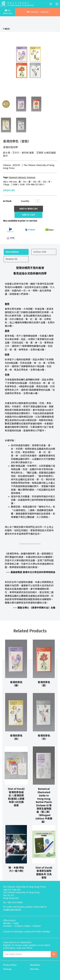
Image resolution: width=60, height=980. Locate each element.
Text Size (34, 969)
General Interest (17, 177)
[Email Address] (27, 954)
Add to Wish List (28, 208)
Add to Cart (28, 214)
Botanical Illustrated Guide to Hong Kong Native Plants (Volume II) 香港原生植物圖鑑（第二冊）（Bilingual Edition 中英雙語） (44, 805)
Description (12, 251)
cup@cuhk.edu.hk (12, 909)
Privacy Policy (10, 965)
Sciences (31, 177)
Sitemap (7, 969)
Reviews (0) (11, 259)
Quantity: (25, 201)
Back (7, 29)
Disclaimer (35, 965)
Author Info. (40, 251)
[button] (37, 12)
